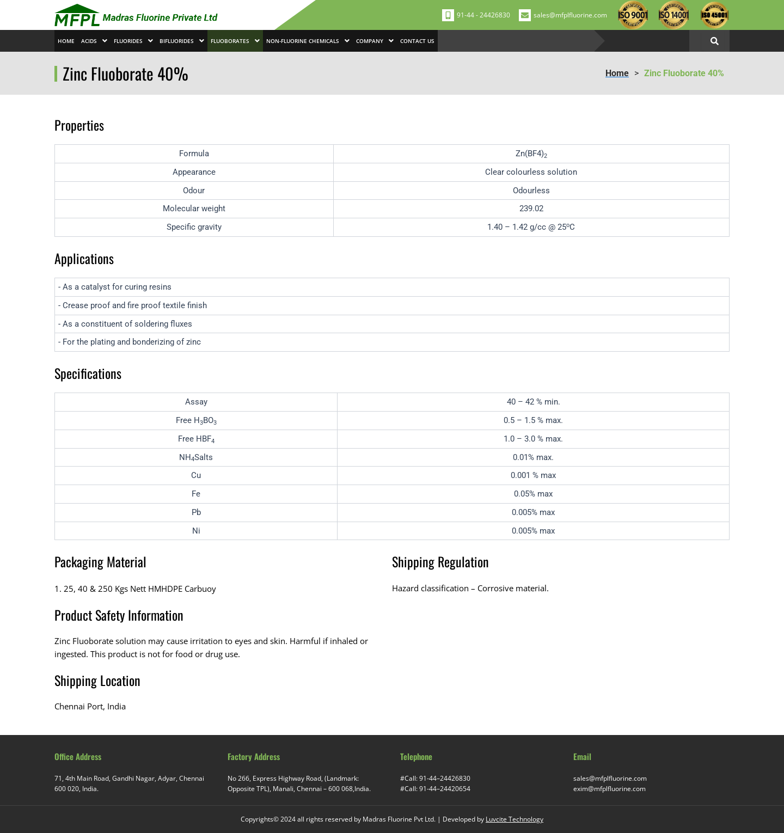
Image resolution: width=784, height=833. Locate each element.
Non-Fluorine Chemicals (308, 41)
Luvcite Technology (514, 819)
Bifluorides (182, 41)
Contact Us (417, 41)
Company (375, 41)
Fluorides (133, 41)
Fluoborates (235, 41)
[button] (94, 41)
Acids (94, 41)
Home (66, 41)
